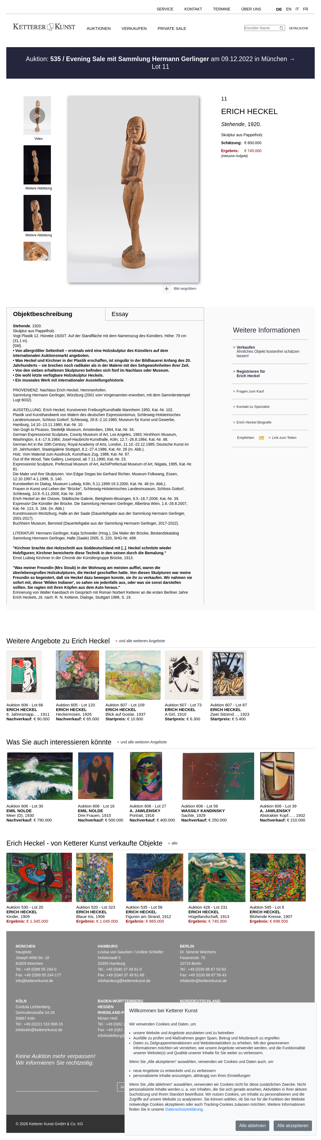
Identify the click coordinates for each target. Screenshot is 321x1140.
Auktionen (99, 28)
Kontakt (193, 9)
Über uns (251, 9)
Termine (221, 9)
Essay (120, 314)
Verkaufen (134, 28)
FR (305, 9)
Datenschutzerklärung (184, 1109)
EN (288, 9)
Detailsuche (298, 28)
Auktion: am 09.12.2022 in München (157, 58)
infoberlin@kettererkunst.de (203, 981)
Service (165, 9)
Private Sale (172, 28)
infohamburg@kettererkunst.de (124, 981)
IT (297, 9)
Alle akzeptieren (292, 1125)
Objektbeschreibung (42, 314)
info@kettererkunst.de (34, 981)
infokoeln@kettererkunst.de (39, 1030)
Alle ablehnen (252, 1125)
